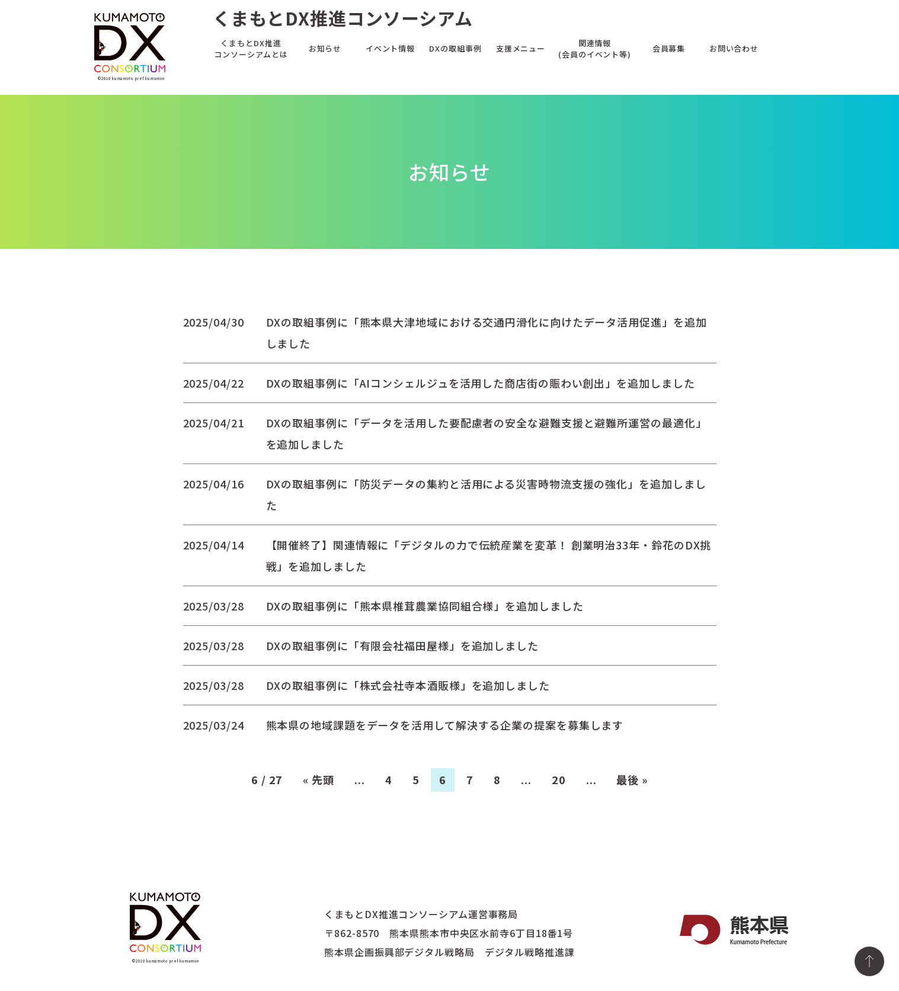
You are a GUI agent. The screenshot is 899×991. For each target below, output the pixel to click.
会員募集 (669, 47)
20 (559, 779)
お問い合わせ (734, 47)
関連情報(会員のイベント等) (594, 48)
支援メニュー (520, 47)
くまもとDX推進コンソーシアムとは (250, 48)
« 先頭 (318, 779)
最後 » (632, 779)
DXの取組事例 (455, 47)
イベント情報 (390, 47)
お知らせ (325, 47)
